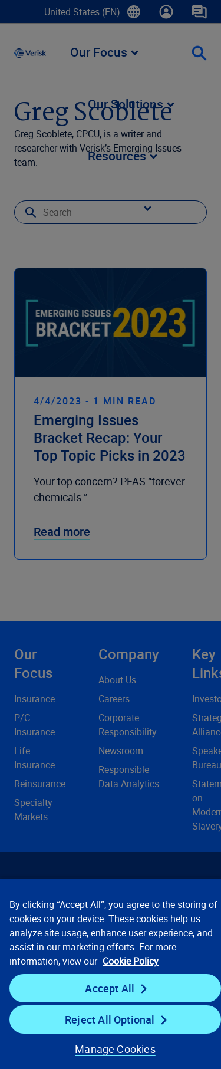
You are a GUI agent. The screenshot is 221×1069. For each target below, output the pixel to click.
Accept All (109, 988)
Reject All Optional (109, 1019)
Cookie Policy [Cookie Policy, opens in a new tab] (131, 961)
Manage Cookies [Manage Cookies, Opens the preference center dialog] (115, 1049)
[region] (110, 973)
